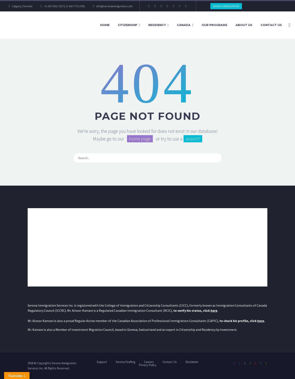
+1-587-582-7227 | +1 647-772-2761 (64, 6)
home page (140, 139)
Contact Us (271, 25)
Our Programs (214, 25)
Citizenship (127, 25)
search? (193, 139)
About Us (244, 25)
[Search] (289, 25)
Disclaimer (192, 362)
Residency (157, 25)
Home (105, 25)
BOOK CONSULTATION (226, 6)
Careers (149, 362)
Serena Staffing (125, 362)
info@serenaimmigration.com (114, 6)
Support (102, 362)
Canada (184, 25)
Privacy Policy (147, 365)
